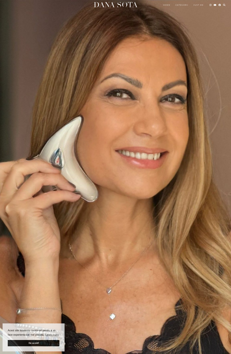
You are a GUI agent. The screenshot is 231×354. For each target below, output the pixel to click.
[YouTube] (215, 5)
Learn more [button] (52, 334)
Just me (198, 5)
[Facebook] (220, 5)
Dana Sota (116, 5)
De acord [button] (34, 343)
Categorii (181, 5)
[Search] (224, 5)
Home (166, 5)
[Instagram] (211, 5)
